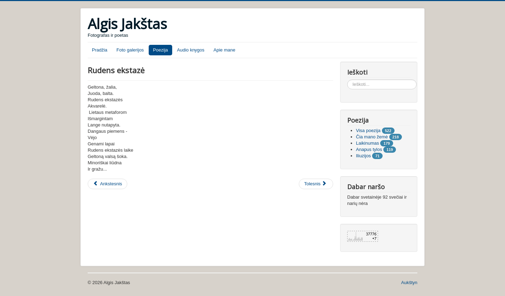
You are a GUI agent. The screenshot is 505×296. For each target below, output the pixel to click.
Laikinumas (367, 143)
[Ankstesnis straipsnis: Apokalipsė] (107, 184)
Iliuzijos (363, 155)
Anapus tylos (369, 149)
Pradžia (99, 50)
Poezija (160, 50)
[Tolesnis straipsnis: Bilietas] (316, 184)
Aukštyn (409, 282)
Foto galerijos (130, 50)
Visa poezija (368, 130)
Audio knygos (190, 50)
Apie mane (224, 50)
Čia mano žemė (372, 136)
